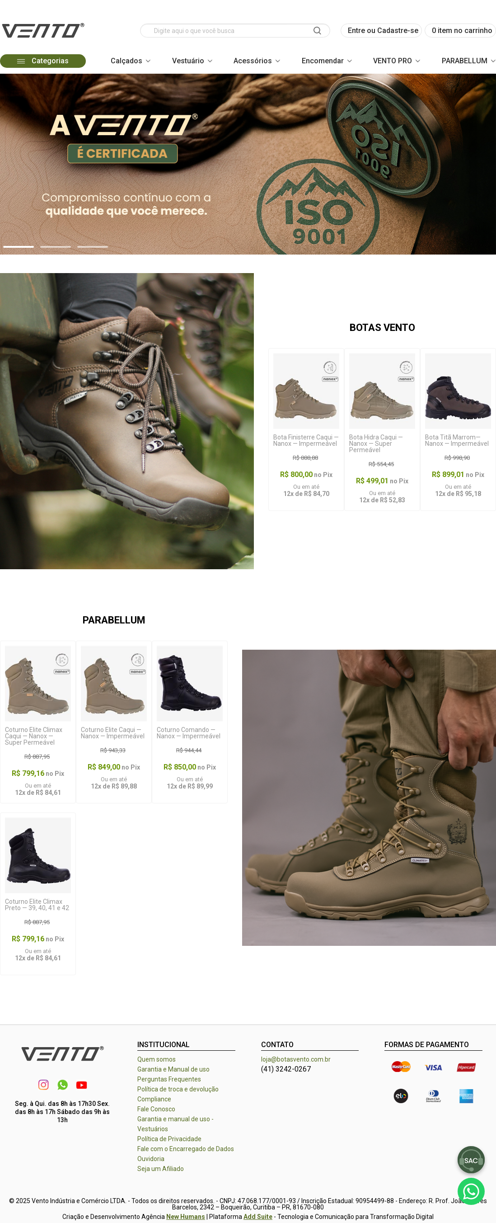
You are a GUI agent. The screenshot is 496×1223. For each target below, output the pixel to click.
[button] (18, 247)
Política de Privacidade (169, 1139)
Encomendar (323, 61)
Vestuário (188, 61)
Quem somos (156, 1059)
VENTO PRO (392, 61)
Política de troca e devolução (178, 1089)
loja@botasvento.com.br (296, 1059)
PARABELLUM (464, 61)
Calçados (126, 61)
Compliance (154, 1099)
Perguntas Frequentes (169, 1079)
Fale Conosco (156, 1109)
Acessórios (253, 61)
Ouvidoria (150, 1158)
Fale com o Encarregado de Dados (185, 1148)
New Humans (185, 1216)
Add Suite (257, 1216)
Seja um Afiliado (160, 1168)
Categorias (42, 61)
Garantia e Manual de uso (173, 1069)
